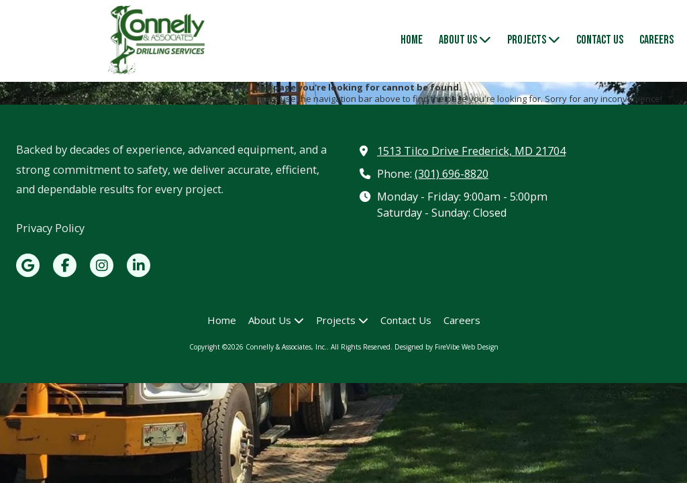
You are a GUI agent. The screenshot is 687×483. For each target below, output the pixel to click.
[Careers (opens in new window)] (656, 41)
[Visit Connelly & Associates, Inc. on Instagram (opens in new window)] (101, 265)
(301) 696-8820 (451, 173)
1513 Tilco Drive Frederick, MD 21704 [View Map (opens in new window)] (471, 151)
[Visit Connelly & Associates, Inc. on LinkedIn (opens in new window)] (138, 265)
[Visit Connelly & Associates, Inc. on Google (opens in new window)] (28, 265)
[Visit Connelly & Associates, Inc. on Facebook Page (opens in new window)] (64, 265)
